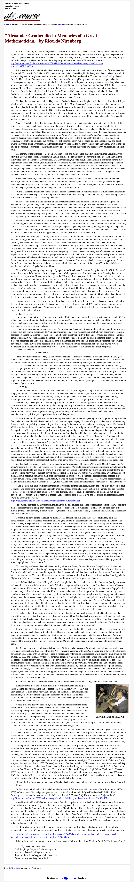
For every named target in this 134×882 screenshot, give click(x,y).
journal (8, 24)
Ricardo (61, 24)
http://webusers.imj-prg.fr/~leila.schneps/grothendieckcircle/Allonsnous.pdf (45, 500)
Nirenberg (15, 868)
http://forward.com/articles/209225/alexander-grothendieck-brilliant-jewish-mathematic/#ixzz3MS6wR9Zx (60, 798)
